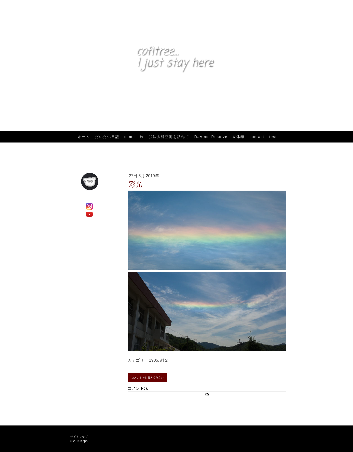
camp (129, 137)
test (273, 137)
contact (256, 137)
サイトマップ (79, 436)
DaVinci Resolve (210, 137)
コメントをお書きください (147, 377)
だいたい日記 (107, 137)
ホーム (84, 137)
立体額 (238, 137)
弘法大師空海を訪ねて (169, 137)
